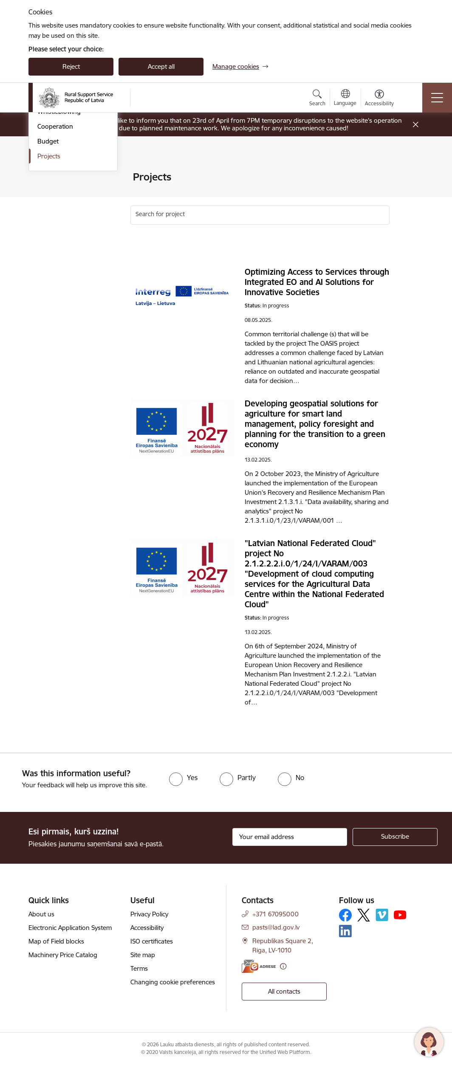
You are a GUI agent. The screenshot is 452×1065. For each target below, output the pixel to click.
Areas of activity (59, 192)
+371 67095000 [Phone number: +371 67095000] (275, 914)
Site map (142, 955)
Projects (48, 281)
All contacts (284, 991)
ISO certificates (151, 941)
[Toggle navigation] (437, 98)
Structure (50, 177)
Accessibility (147, 928)
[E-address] (259, 966)
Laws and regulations (68, 222)
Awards (48, 207)
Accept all (161, 66)
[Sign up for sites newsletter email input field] (289, 837)
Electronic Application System (70, 928)
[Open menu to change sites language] (345, 98)
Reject (71, 66)
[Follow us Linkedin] (345, 931)
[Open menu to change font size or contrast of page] (379, 99)
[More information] (283, 966)
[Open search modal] (317, 99)
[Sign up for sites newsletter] (395, 837)
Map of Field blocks (56, 941)
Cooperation (55, 251)
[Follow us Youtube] (400, 915)
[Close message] (415, 124)
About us (41, 914)
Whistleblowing (59, 236)
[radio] (183, 777)
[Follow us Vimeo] (382, 915)
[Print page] (412, 173)
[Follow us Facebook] (345, 915)
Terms (139, 968)
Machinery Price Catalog (62, 955)
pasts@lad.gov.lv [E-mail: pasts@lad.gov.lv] (275, 927)
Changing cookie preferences (172, 982)
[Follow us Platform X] (363, 915)
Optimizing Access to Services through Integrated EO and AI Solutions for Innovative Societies (317, 282)
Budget (48, 266)
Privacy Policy (149, 914)
